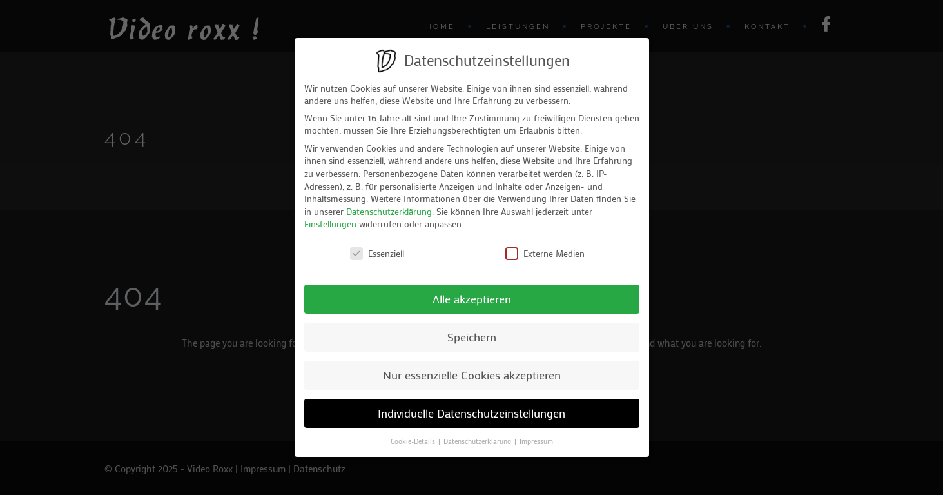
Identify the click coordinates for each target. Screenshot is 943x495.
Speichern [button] (471, 337)
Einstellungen (330, 223)
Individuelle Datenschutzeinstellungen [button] (471, 413)
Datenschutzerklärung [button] (478, 441)
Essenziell (377, 253)
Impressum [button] (536, 441)
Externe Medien (545, 253)
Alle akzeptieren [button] (472, 299)
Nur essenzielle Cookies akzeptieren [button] (472, 375)
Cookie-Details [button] (414, 441)
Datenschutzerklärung (389, 211)
